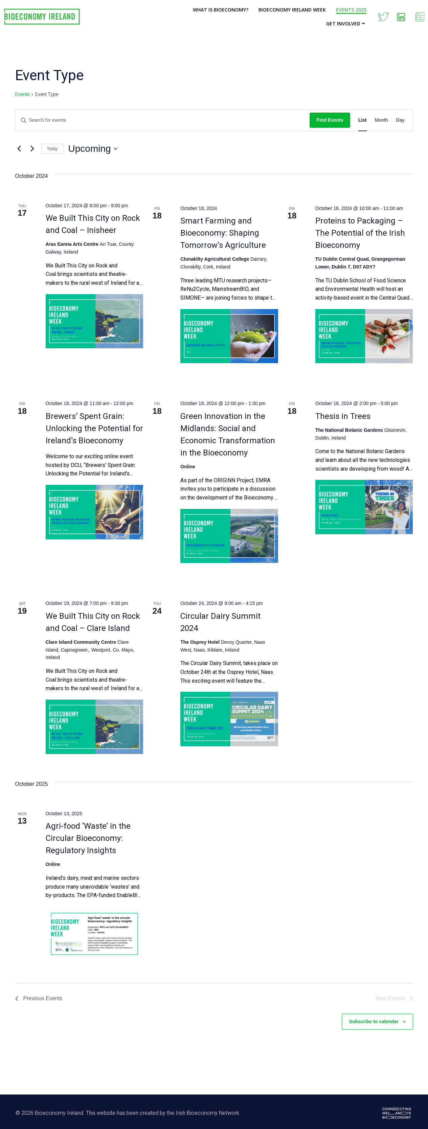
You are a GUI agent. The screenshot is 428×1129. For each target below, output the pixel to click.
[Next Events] (32, 149)
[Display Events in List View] (362, 120)
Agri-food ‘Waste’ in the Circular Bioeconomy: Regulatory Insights (88, 838)
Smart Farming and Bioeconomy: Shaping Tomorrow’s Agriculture (223, 233)
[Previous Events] (19, 149)
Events (22, 94)
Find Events (329, 120)
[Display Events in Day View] (400, 120)
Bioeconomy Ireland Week (292, 9)
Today (52, 148)
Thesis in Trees (342, 416)
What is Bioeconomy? (221, 9)
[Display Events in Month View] (381, 120)
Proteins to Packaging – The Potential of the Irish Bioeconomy (360, 233)
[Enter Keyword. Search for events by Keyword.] (163, 120)
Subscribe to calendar (373, 1021)
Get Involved (346, 23)
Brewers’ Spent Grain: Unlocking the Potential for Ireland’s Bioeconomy (94, 428)
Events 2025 (351, 9)
